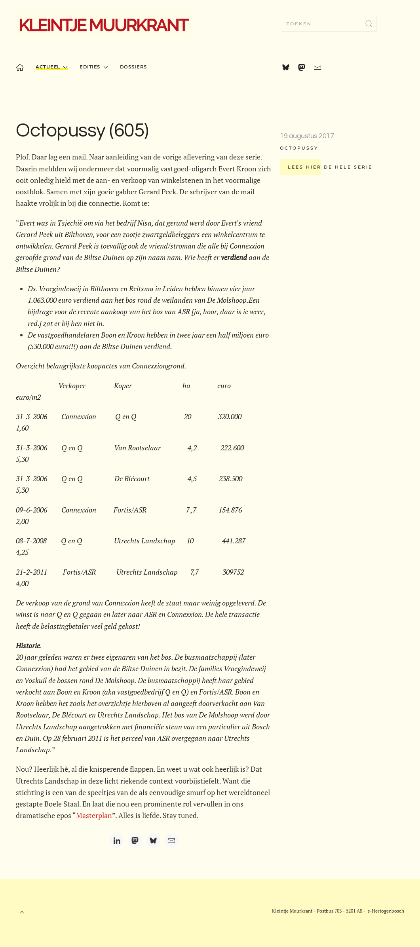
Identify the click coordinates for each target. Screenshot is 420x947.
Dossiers (133, 67)
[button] (22, 913)
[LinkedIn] (117, 840)
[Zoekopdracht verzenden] (369, 24)
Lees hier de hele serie (330, 167)
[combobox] (329, 24)
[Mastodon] (135, 840)
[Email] (171, 840)
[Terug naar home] (103, 24)
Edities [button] (94, 67)
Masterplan (94, 815)
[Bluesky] (153, 840)
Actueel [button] (52, 67)
